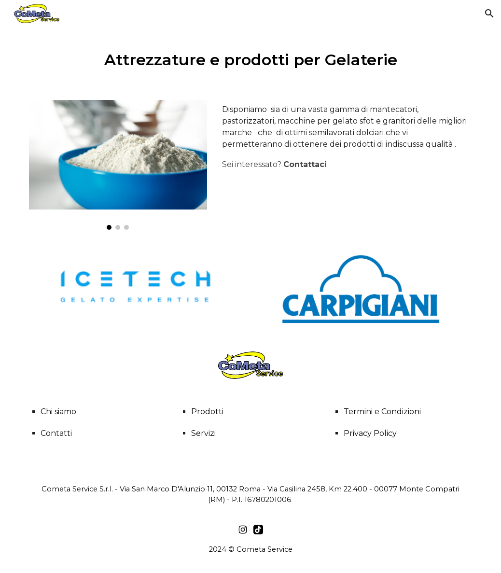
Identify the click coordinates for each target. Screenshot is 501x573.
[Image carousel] (118, 165)
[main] (250, 58)
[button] (489, 13)
